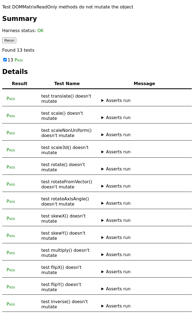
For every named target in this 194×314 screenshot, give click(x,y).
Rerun (9, 40)
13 (13, 60)
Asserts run (118, 100)
